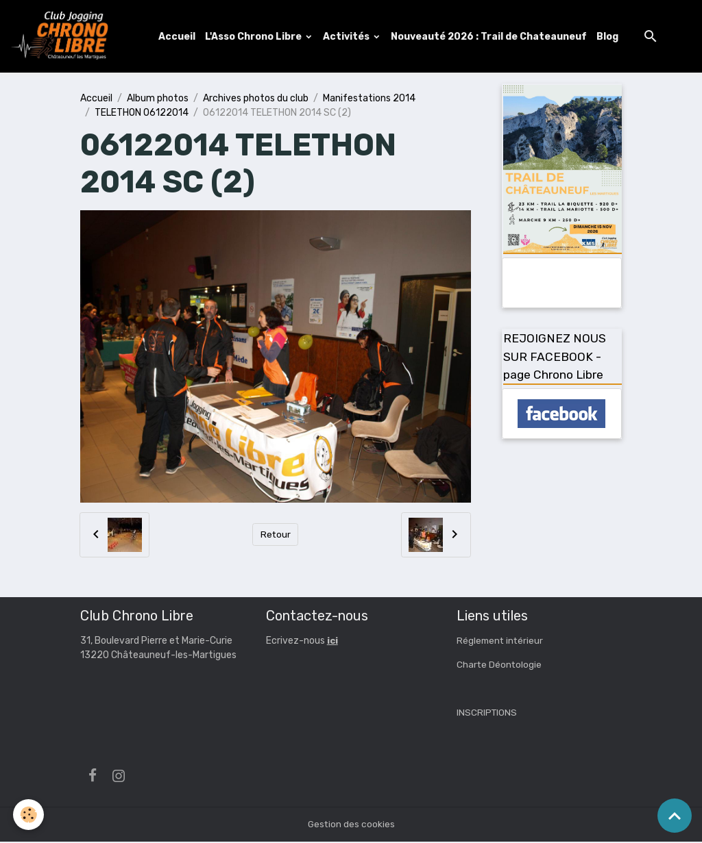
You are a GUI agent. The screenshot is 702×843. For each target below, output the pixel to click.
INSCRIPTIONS (487, 714)
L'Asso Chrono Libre (255, 36)
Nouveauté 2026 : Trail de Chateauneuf (490, 36)
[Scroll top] (674, 815)
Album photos (158, 99)
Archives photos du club (255, 99)
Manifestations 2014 (369, 99)
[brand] (64, 37)
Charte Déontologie (500, 666)
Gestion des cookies (351, 825)
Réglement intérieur (501, 642)
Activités (348, 36)
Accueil (178, 36)
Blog (609, 36)
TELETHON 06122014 (142, 113)
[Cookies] (29, 814)
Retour (275, 536)
